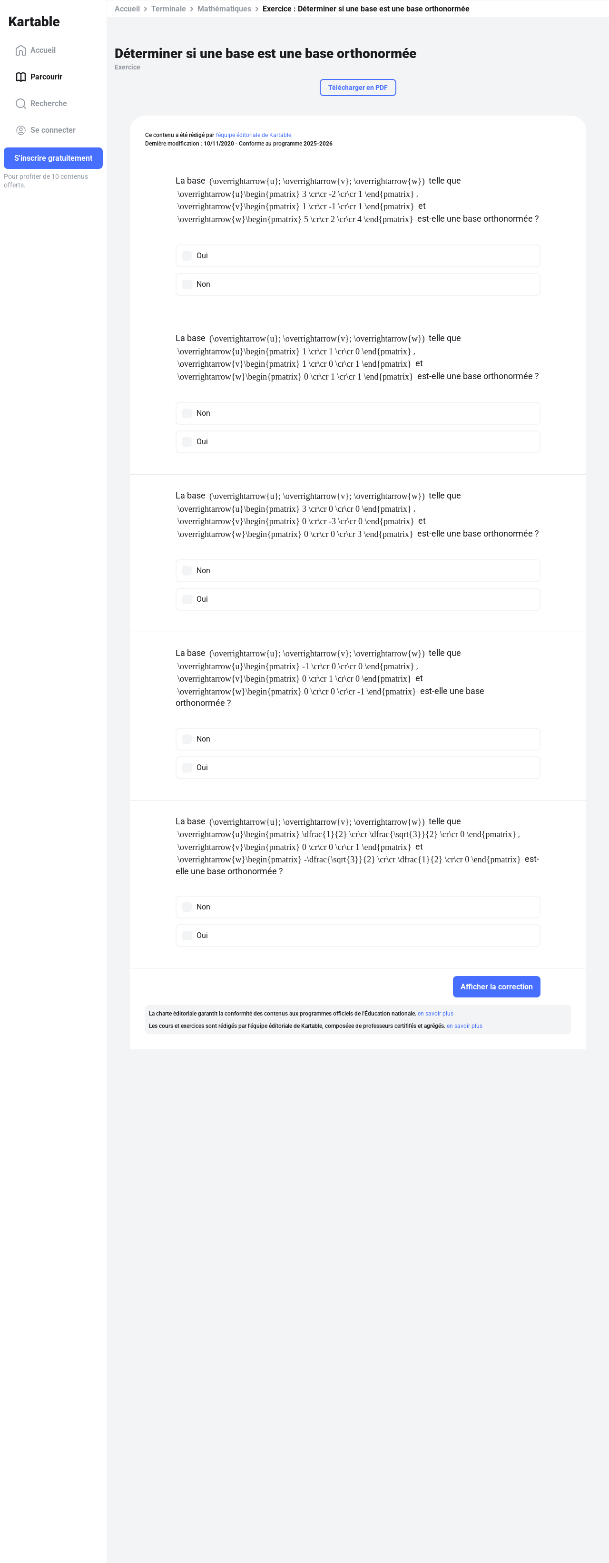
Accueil (35, 50)
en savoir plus (435, 1013)
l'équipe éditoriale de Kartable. (254, 135)
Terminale (168, 8)
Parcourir (38, 77)
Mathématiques (224, 8)
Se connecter (45, 130)
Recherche (41, 103)
